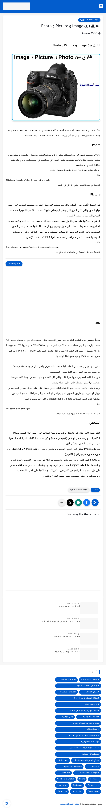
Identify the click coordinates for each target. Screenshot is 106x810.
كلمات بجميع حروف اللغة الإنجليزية (83, 748)
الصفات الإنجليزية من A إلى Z (86, 698)
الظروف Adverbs (91, 705)
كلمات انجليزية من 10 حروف (67, 652)
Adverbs (95, 767)
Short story (62, 785)
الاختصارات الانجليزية (67, 680)
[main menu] (101, 6)
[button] (86, 502)
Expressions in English (89, 773)
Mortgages (94, 779)
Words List (62, 792)
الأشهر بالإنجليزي (91, 692)
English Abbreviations (72, 767)
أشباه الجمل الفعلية (90, 680)
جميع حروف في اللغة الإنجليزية (85, 723)
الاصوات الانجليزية (68, 692)
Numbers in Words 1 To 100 (67, 637)
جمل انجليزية (67, 717)
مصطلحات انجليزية (90, 754)
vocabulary (77, 792)
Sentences (77, 785)
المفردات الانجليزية (91, 717)
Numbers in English (65, 779)
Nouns (82, 779)
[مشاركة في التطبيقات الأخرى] (61, 502)
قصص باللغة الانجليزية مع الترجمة (84, 736)
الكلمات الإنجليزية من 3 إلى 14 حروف (83, 711)
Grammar (66, 773)
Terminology (93, 792)
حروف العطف (93, 729)
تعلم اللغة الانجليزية (69, 804)
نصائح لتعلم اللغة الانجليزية (87, 760)
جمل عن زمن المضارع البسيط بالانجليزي (61, 622)
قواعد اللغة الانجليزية (89, 20)
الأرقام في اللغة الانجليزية (88, 686)
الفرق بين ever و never (69, 606)
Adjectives (63, 760)
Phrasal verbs (93, 785)
